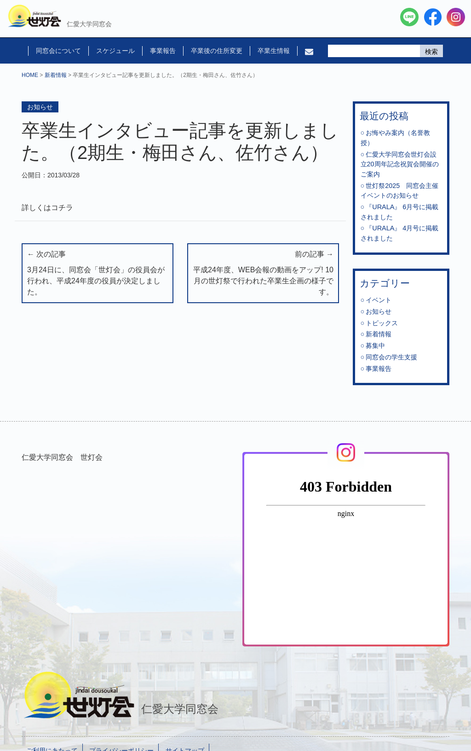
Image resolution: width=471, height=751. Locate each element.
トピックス (382, 323)
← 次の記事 (97, 274)
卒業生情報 (274, 50)
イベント (378, 300)
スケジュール (115, 50)
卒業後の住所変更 (216, 50)
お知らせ (40, 107)
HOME (30, 75)
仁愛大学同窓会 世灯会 (62, 457)
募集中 (375, 345)
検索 (431, 51)
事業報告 (163, 50)
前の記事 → (263, 274)
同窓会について (58, 50)
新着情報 (56, 75)
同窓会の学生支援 (391, 357)
